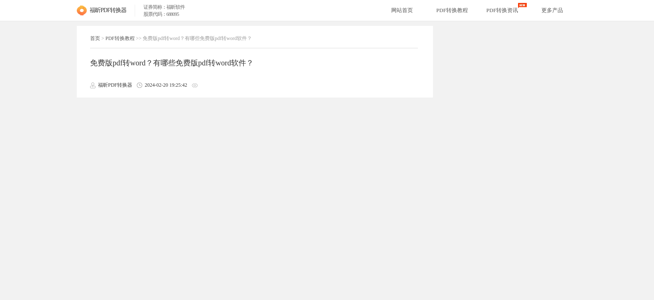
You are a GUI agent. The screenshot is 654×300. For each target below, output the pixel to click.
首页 (95, 38)
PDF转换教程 (120, 38)
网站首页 (402, 10)
